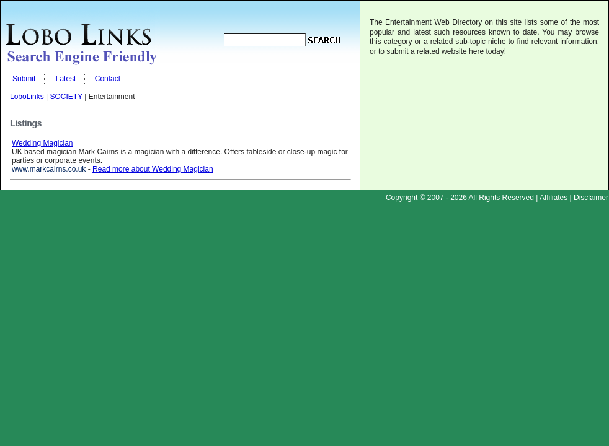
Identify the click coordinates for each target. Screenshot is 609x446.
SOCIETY (66, 96)
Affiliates (553, 197)
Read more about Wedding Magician (152, 169)
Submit (23, 78)
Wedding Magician (42, 143)
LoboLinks (27, 96)
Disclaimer (591, 197)
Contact (107, 78)
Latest (66, 78)
